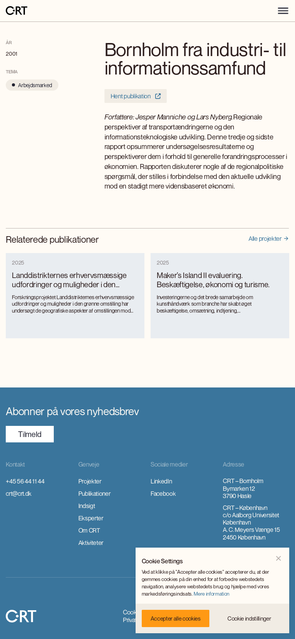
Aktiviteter (90, 542)
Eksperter (90, 518)
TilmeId (29, 434)
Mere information (211, 594)
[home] (16, 11)
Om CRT (89, 530)
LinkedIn (161, 481)
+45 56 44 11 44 (25, 481)
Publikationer (94, 493)
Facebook (163, 493)
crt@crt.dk (18, 493)
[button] (283, 11)
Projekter (89, 481)
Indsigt (86, 506)
